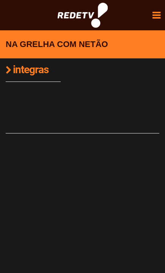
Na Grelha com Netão (57, 44)
